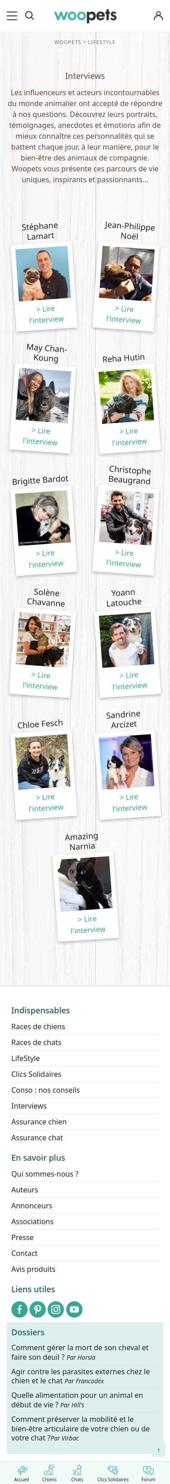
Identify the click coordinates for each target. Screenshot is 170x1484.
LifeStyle (25, 1058)
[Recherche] (29, 16)
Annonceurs (31, 1206)
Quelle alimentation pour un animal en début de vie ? (77, 1400)
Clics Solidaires (112, 1471)
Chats (77, 1471)
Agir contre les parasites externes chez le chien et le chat (80, 1376)
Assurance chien (39, 1122)
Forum (148, 1471)
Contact (24, 1253)
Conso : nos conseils (45, 1090)
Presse (22, 1237)
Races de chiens (38, 1027)
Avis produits (33, 1269)
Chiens (49, 1471)
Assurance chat (37, 1138)
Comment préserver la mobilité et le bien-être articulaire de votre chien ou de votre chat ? (80, 1428)
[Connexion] (158, 16)
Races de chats (36, 1042)
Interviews (29, 1106)
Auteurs (24, 1190)
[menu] (13, 15)
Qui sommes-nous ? (44, 1174)
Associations (32, 1221)
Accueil (21, 1471)
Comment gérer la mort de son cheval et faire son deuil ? (80, 1352)
